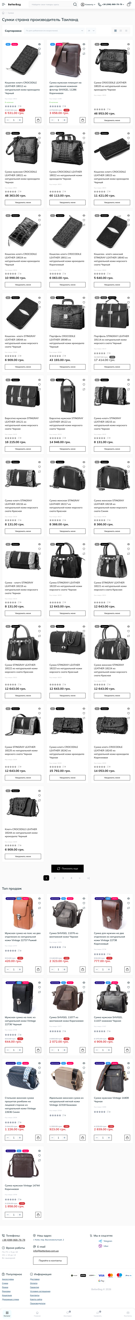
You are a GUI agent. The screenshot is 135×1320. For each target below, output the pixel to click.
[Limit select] (91, 31)
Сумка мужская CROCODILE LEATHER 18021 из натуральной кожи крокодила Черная (22, 177)
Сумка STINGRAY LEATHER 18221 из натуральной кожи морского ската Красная (110, 586)
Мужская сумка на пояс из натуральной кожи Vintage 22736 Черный (20, 1021)
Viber (103, 1246)
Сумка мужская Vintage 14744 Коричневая (22, 1187)
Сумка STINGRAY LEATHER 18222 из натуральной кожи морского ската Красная (21, 668)
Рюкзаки (6, 1291)
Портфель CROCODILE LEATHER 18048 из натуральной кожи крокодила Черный (66, 341)
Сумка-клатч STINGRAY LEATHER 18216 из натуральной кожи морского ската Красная (21, 506)
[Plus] (20, 120)
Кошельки (7, 1295)
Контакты (35, 1295)
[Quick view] (39, 44)
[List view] (121, 30)
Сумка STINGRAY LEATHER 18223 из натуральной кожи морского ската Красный (65, 668)
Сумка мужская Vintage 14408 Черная (111, 1099)
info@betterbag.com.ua (46, 1250)
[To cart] (38, 120)
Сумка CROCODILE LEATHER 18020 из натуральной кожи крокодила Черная (110, 86)
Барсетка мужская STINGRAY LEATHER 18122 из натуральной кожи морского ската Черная (66, 423)
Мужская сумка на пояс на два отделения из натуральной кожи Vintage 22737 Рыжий (23, 937)
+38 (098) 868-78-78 (13, 1239)
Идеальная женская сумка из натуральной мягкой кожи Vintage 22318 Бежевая (66, 1101)
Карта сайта (36, 1299)
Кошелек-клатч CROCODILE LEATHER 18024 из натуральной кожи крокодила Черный (22, 259)
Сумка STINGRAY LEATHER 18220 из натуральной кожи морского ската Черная (65, 586)
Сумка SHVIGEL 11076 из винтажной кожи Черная (63, 935)
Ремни (5, 1287)
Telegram (105, 1241)
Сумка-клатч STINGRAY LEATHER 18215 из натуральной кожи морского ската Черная (110, 423)
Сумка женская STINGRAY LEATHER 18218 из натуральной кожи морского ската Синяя (110, 506)
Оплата (34, 1283)
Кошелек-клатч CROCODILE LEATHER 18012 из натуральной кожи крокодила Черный (22, 88)
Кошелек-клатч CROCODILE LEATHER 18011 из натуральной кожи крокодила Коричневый (66, 259)
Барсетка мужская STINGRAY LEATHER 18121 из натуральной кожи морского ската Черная (22, 423)
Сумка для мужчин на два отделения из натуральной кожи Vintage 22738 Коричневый (109, 938)
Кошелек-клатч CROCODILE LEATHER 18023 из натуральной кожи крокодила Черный (111, 177)
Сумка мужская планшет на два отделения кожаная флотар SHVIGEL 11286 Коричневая (65, 88)
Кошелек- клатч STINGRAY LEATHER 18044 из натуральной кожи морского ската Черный (21, 341)
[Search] (75, 4)
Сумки (5, 1283)
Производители (37, 1303)
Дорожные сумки (10, 1299)
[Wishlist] (39, 48)
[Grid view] (115, 30)
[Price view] (126, 30)
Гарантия (34, 1287)
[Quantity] (13, 120)
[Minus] (7, 120)
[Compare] (39, 53)
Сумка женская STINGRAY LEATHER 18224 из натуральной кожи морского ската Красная (110, 670)
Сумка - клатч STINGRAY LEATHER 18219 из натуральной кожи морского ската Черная (21, 588)
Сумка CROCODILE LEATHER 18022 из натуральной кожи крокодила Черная (65, 175)
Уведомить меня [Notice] (112, 120)
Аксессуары (8, 1279)
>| (88, 878)
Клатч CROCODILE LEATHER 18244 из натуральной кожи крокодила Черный (21, 833)
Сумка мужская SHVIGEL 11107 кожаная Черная (108, 1019)
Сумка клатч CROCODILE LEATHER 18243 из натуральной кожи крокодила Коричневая (111, 752)
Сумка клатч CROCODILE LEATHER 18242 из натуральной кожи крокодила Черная (66, 752)
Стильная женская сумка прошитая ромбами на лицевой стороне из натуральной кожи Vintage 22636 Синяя (20, 1104)
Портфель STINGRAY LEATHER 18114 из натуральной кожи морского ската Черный (111, 340)
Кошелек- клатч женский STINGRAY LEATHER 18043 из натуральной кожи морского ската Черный (111, 259)
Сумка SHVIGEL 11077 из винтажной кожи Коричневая (66, 1019)
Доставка (35, 1279)
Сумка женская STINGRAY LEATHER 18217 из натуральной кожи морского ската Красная (65, 506)
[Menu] (3, 4)
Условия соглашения (40, 1291)
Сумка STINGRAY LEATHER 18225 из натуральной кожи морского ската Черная (21, 750)
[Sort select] (54, 31)
